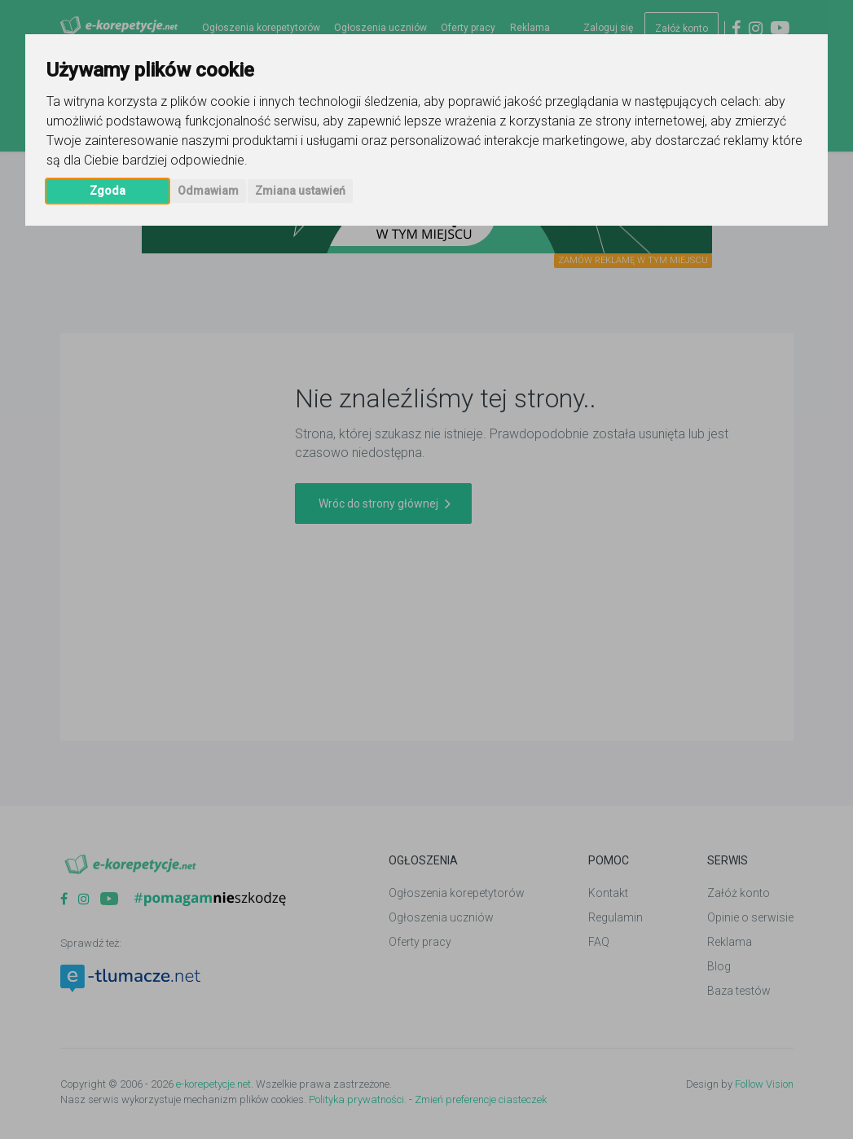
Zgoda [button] (107, 190)
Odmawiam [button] (208, 190)
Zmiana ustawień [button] (300, 190)
